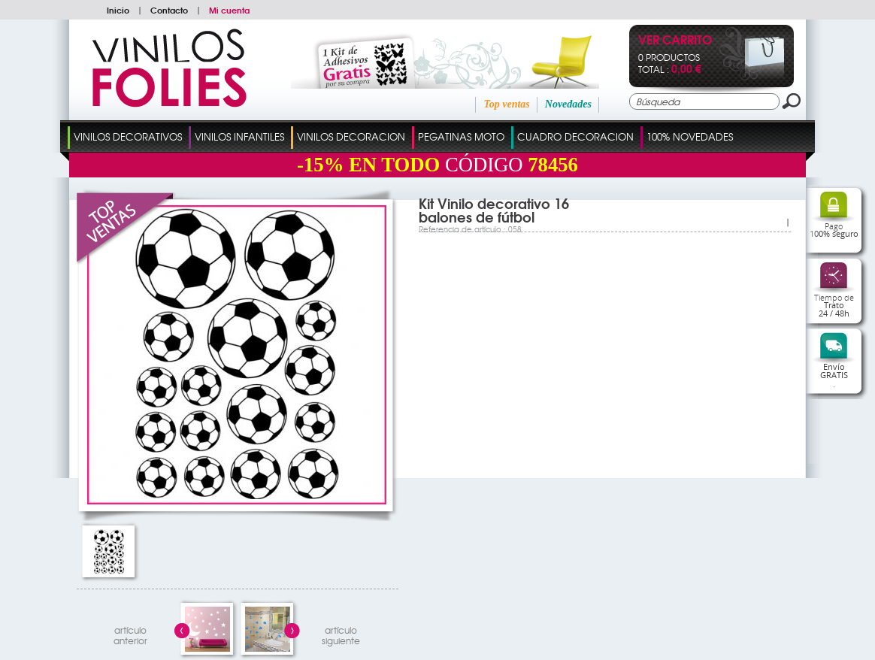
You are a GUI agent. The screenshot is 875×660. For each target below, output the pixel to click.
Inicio (118, 10)
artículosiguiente (341, 633)
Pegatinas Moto (461, 136)
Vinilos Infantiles (239, 136)
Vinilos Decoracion (351, 136)
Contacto (169, 10)
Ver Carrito (675, 41)
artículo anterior (130, 633)
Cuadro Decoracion (575, 136)
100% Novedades (689, 136)
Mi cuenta (229, 10)
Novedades (568, 104)
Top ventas (506, 104)
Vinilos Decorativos (128, 136)
